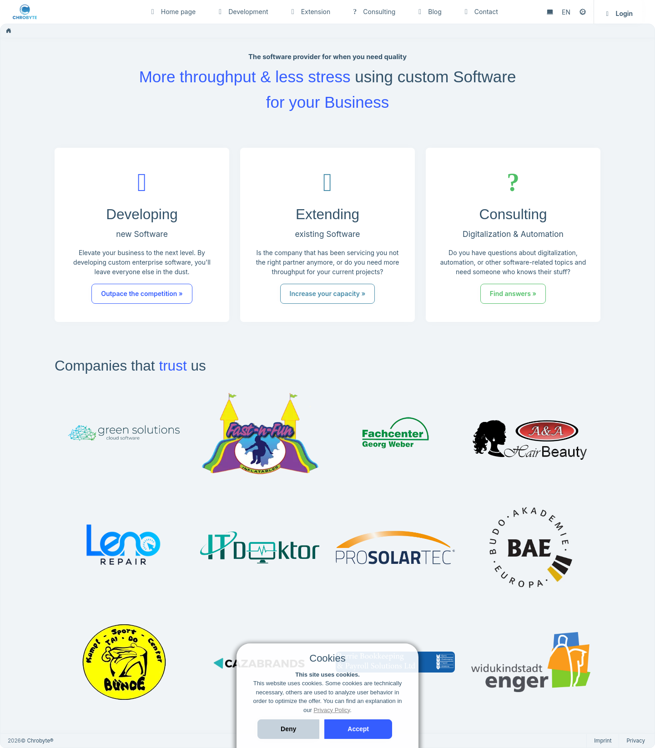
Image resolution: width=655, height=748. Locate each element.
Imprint (602, 741)
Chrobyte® (40, 741)
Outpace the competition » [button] (142, 293)
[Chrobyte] (54, 12)
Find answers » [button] (511, 293)
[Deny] (288, 729)
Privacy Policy (331, 710)
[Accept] (358, 729)
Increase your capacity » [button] (327, 293)
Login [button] (618, 13)
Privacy (635, 741)
